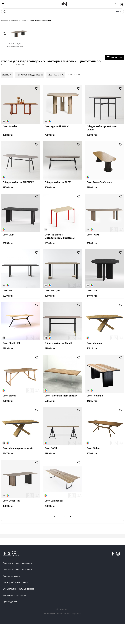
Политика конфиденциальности (17, 563)
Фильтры (114, 57)
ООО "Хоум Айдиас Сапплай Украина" (62, 613)
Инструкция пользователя (14, 595)
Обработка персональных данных (18, 589)
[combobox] (118, 11)
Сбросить (74, 74)
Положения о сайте (11, 576)
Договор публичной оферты (15, 582)
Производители (10, 602)
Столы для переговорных (15, 35)
